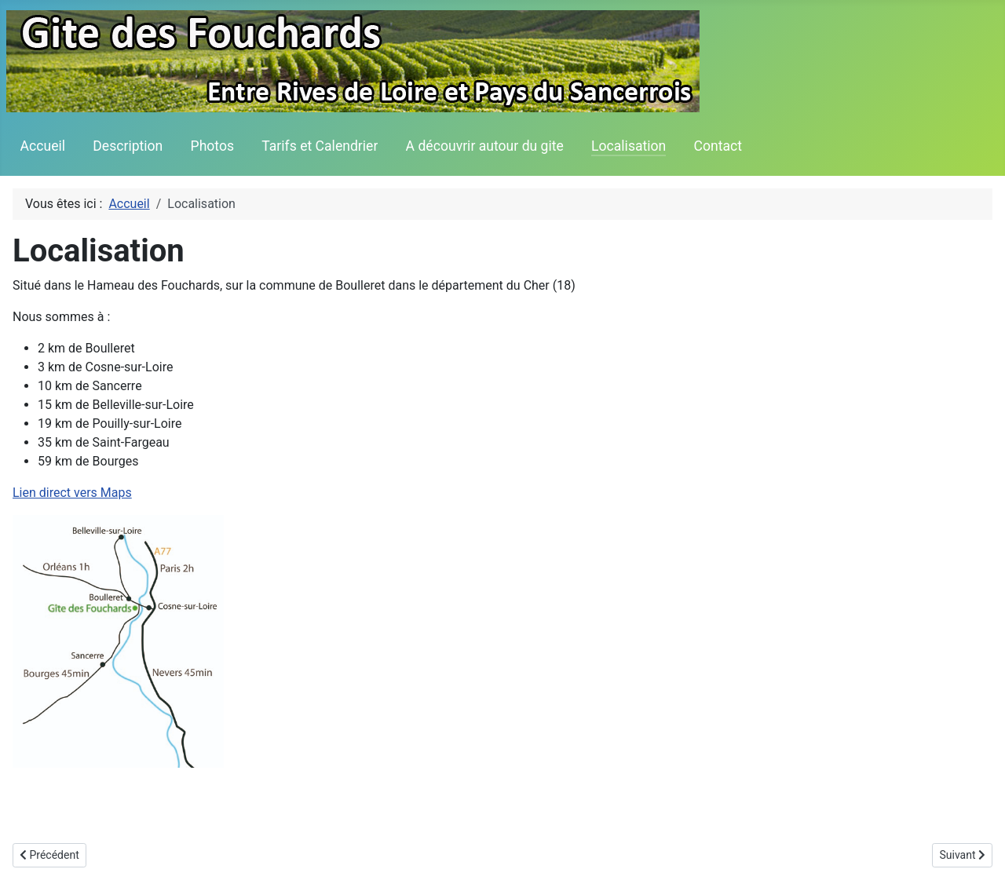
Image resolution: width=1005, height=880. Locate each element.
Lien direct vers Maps (72, 492)
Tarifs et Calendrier (319, 146)
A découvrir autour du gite (485, 146)
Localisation (628, 146)
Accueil (42, 146)
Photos (213, 146)
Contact (718, 146)
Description (128, 146)
